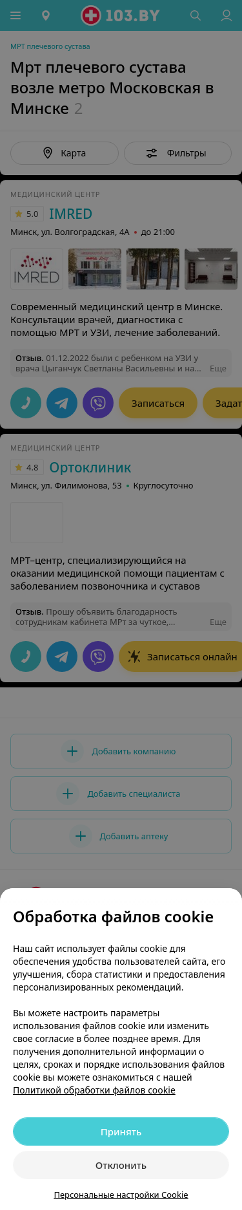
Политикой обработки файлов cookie (94, 1090)
